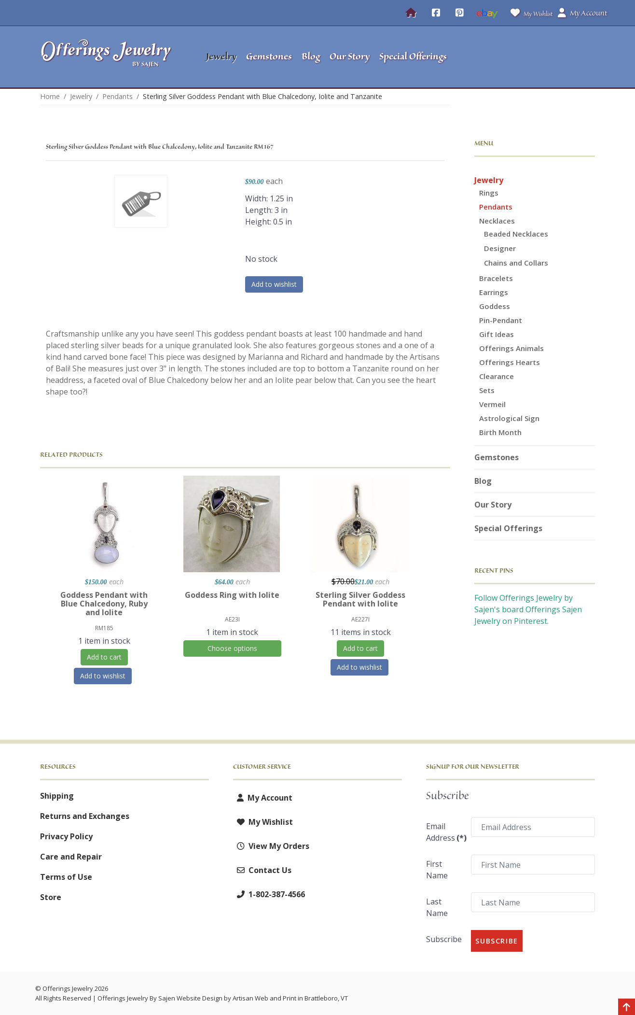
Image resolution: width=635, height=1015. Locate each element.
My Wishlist (529, 12)
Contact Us (262, 870)
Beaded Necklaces (516, 234)
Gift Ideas (496, 334)
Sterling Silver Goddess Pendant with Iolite (360, 599)
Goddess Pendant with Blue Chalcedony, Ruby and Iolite (104, 604)
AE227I (360, 619)
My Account (262, 797)
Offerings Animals (511, 348)
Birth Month (500, 432)
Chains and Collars (516, 263)
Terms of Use (66, 877)
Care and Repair (71, 856)
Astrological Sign (509, 418)
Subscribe (444, 939)
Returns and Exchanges (84, 816)
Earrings (493, 292)
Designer (500, 248)
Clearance (496, 376)
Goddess (494, 306)
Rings (488, 192)
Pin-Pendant (500, 320)
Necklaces (497, 221)
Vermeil (492, 404)
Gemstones (496, 457)
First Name (437, 870)
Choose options (232, 648)
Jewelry (488, 180)
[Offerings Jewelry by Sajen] (109, 56)
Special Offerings (508, 528)
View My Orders (271, 846)
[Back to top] (626, 1007)
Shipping (57, 795)
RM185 (104, 628)
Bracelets (496, 278)
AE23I (232, 619)
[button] (534, 57)
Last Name (437, 907)
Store (50, 897)
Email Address (445, 832)
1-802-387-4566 (269, 894)
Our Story (492, 504)
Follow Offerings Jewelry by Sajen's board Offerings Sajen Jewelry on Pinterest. (528, 609)
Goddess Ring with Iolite (232, 595)
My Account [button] (582, 13)
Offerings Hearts (509, 362)
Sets (487, 390)
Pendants (495, 206)
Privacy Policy (66, 836)
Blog (483, 481)
